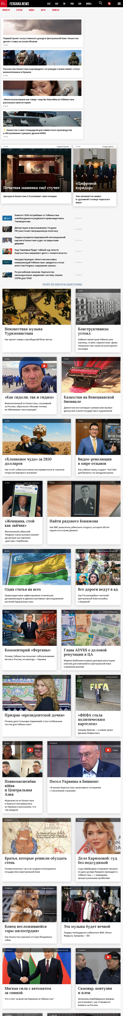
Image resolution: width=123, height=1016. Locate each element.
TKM (72, 3)
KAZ (48, 3)
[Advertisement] (104, 152)
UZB (80, 3)
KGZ (56, 3)
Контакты (8, 1009)
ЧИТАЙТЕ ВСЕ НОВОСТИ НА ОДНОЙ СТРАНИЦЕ (62, 208)
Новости (6, 10)
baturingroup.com (79, 1013)
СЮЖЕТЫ (57, 10)
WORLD (89, 3)
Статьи (20, 10)
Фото (44, 10)
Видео (32, 10)
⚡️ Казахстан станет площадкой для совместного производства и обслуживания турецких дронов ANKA (107, 47)
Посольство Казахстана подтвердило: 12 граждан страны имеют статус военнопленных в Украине (45, 47)
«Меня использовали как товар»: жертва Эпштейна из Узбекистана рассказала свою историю (77, 46)
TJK (64, 3)
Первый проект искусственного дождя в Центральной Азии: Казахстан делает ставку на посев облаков (15, 47)
